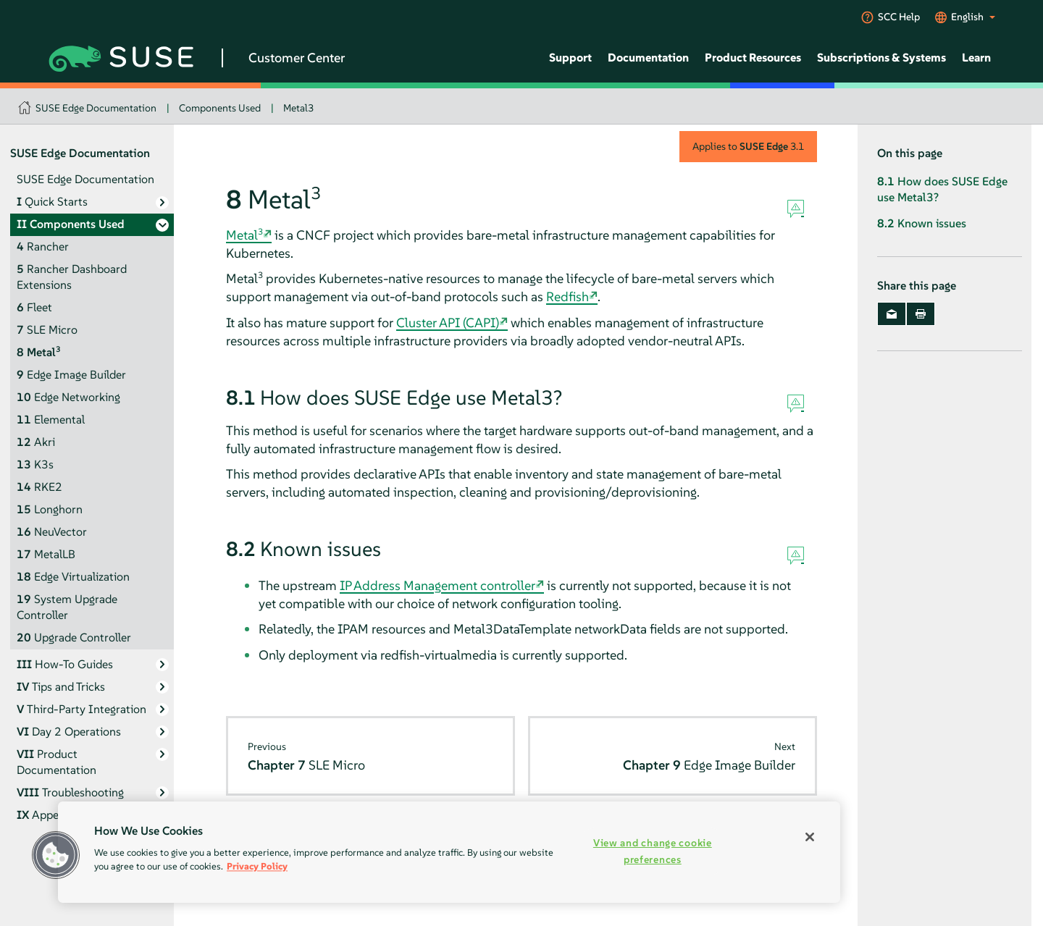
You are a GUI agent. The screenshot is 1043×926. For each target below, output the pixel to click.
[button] (56, 855)
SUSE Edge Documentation (95, 107)
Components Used (220, 107)
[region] (449, 852)
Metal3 (298, 107)
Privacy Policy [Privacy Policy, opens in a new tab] (257, 866)
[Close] (810, 837)
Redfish (567, 296)
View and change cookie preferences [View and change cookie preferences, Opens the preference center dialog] (652, 851)
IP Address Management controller (437, 585)
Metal (244, 235)
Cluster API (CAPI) (447, 322)
